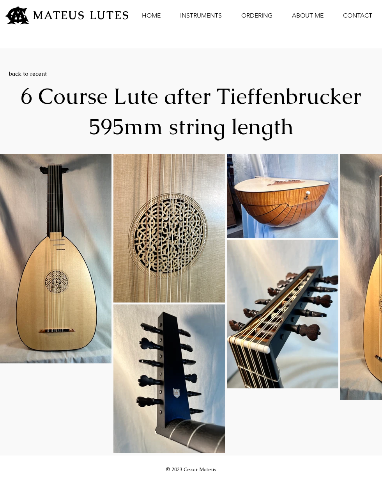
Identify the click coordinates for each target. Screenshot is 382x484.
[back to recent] (27, 73)
